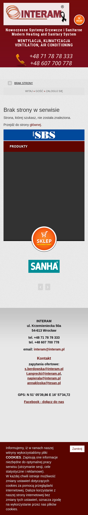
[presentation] (40, 287)
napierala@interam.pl (44, 378)
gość (39, 91)
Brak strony (23, 83)
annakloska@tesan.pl (44, 383)
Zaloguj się (54, 91)
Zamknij (77, 449)
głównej (35, 125)
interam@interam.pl (49, 349)
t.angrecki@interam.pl (43, 373)
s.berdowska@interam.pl (44, 369)
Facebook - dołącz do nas (44, 402)
